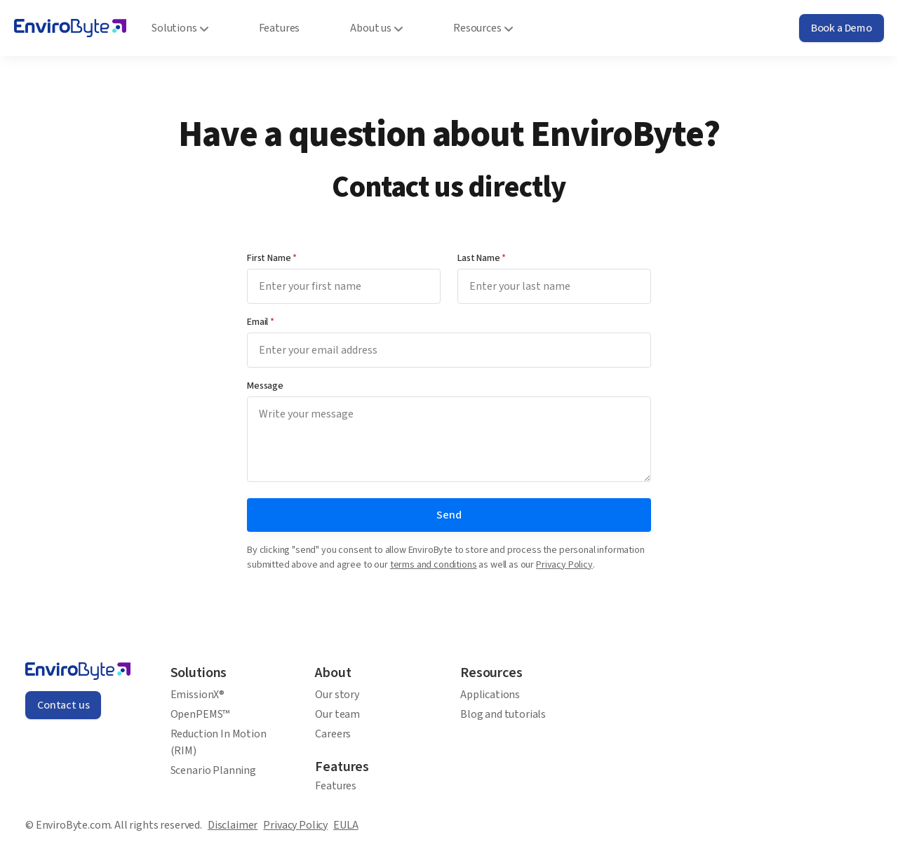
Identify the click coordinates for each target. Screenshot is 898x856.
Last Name (481, 258)
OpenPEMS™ (200, 714)
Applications (490, 694)
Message (265, 386)
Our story (337, 694)
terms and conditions (433, 565)
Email (260, 322)
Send (449, 515)
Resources (483, 28)
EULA (345, 825)
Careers (333, 734)
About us (376, 28)
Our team (337, 714)
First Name (272, 258)
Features (335, 786)
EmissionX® (197, 694)
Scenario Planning (213, 770)
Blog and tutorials (503, 714)
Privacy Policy (564, 565)
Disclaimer (232, 825)
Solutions (180, 28)
